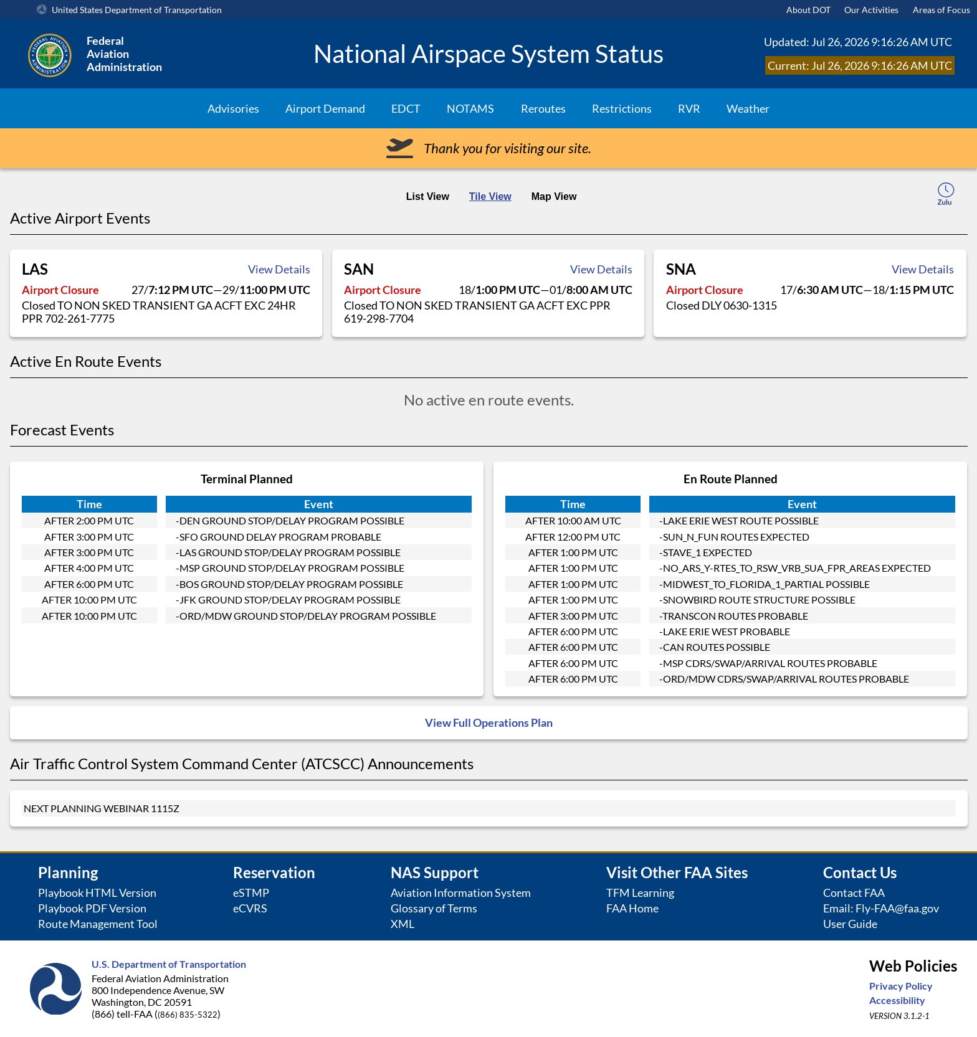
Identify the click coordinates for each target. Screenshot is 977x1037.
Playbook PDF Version (92, 908)
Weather (748, 108)
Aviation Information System (461, 892)
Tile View (490, 196)
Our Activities (871, 9)
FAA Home (632, 908)
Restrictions (622, 108)
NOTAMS (470, 108)
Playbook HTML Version (97, 892)
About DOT (808, 9)
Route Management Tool (98, 923)
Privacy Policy (901, 986)
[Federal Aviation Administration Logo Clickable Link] (161, 53)
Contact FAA (854, 892)
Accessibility (897, 1000)
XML (402, 923)
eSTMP (251, 892)
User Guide (850, 923)
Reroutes (543, 108)
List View (427, 196)
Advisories (233, 108)
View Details (279, 269)
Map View (554, 196)
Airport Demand (325, 108)
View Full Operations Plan (489, 722)
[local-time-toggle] (945, 195)
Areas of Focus (941, 9)
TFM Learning (640, 892)
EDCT (406, 108)
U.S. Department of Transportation (169, 964)
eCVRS (250, 908)
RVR (689, 108)
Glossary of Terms (434, 908)
